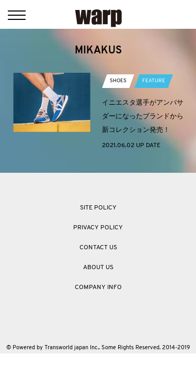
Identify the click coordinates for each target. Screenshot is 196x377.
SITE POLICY (98, 208)
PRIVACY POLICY (98, 228)
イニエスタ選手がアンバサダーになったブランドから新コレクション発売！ (142, 116)
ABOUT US (98, 267)
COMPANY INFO (98, 287)
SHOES (118, 81)
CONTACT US (98, 248)
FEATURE (153, 81)
